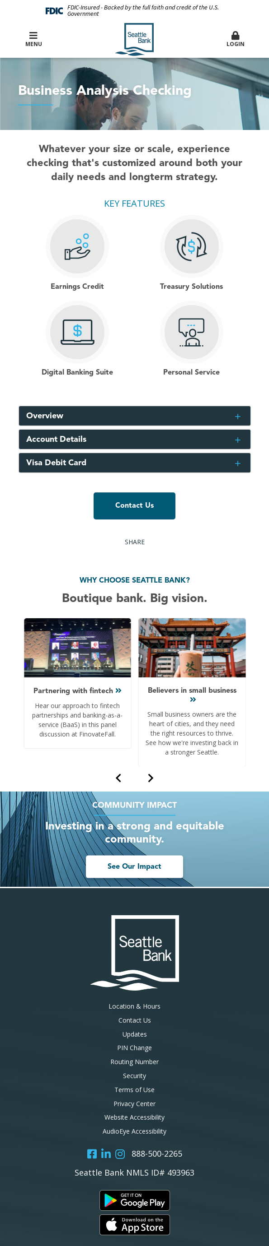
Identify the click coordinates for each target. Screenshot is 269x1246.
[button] (235, 39)
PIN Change (134, 1047)
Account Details (56, 439)
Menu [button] (33, 39)
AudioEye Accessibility (134, 1131)
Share (135, 542)
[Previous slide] (119, 777)
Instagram (120, 1154)
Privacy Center (134, 1103)
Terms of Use (134, 1089)
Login (235, 39)
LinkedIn (106, 1154)
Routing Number (134, 1061)
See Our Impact (134, 867)
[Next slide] (150, 777)
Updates (135, 1034)
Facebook (92, 1154)
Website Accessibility (134, 1117)
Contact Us (134, 506)
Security (134, 1075)
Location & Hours (134, 1006)
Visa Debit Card (56, 463)
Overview (44, 416)
